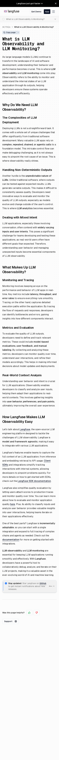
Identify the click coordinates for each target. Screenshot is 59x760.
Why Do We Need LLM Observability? (20, 107)
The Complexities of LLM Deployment (19, 120)
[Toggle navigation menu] (53, 11)
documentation (10, 539)
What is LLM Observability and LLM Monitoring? (23, 44)
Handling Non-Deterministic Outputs (27, 169)
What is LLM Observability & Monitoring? (34, 27)
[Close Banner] (56, 3)
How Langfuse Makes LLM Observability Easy (23, 419)
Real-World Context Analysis (22, 375)
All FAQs (6, 27)
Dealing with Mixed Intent (19, 217)
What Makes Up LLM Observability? (19, 269)
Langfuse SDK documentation (34, 481)
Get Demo (36, 11)
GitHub (42, 583)
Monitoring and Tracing (18, 280)
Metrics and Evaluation (18, 327)
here (12, 504)
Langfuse (25, 429)
